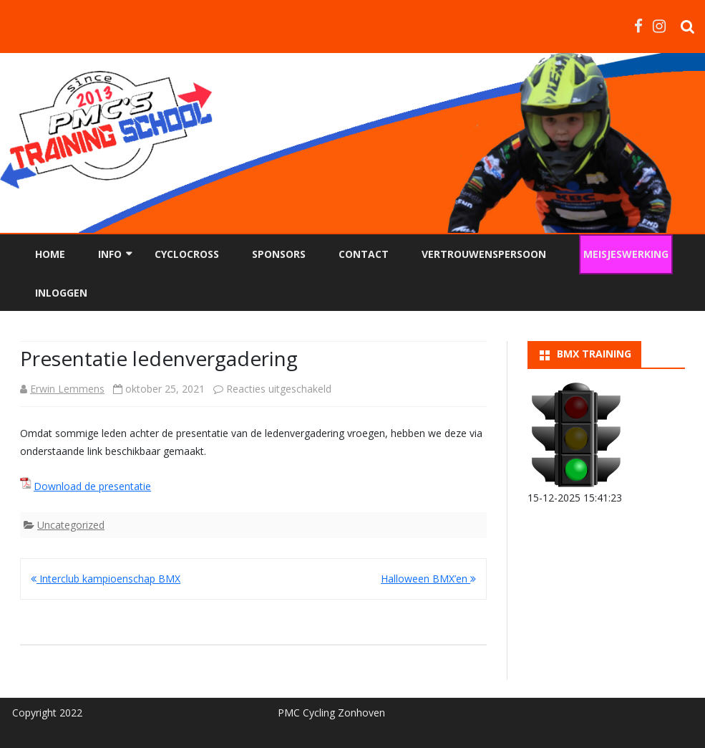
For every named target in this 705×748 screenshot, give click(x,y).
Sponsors (279, 254)
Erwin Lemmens (67, 388)
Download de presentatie (92, 486)
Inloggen (61, 292)
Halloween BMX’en (428, 578)
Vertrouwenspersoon (484, 254)
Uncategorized (70, 525)
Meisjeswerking (625, 254)
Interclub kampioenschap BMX (105, 578)
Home (50, 254)
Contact (364, 254)
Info (110, 254)
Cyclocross (187, 254)
